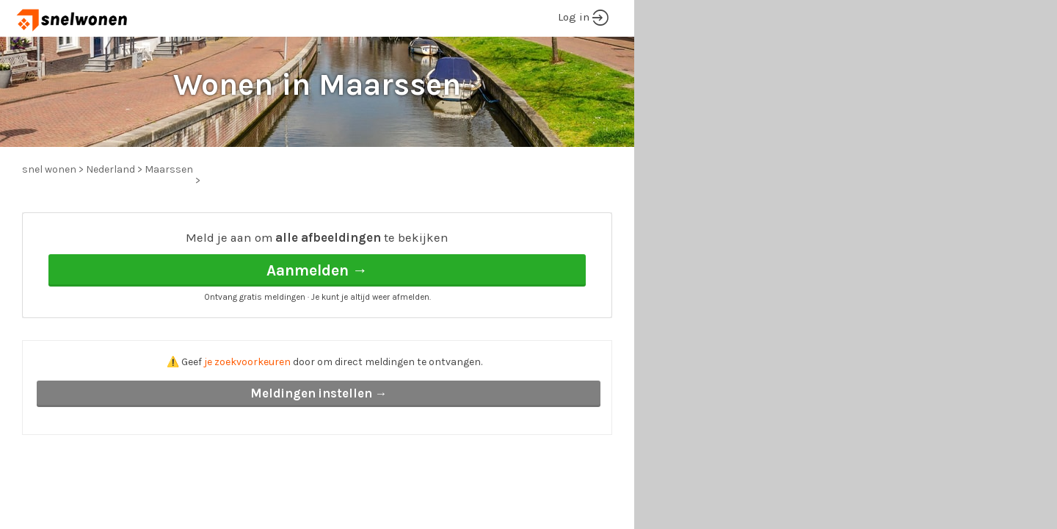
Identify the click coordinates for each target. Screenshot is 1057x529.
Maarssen (169, 169)
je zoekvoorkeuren (247, 362)
